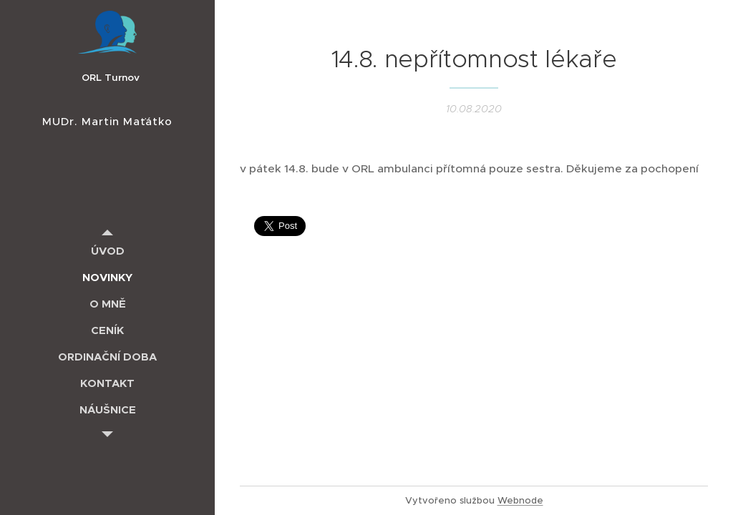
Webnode (520, 500)
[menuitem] (107, 250)
